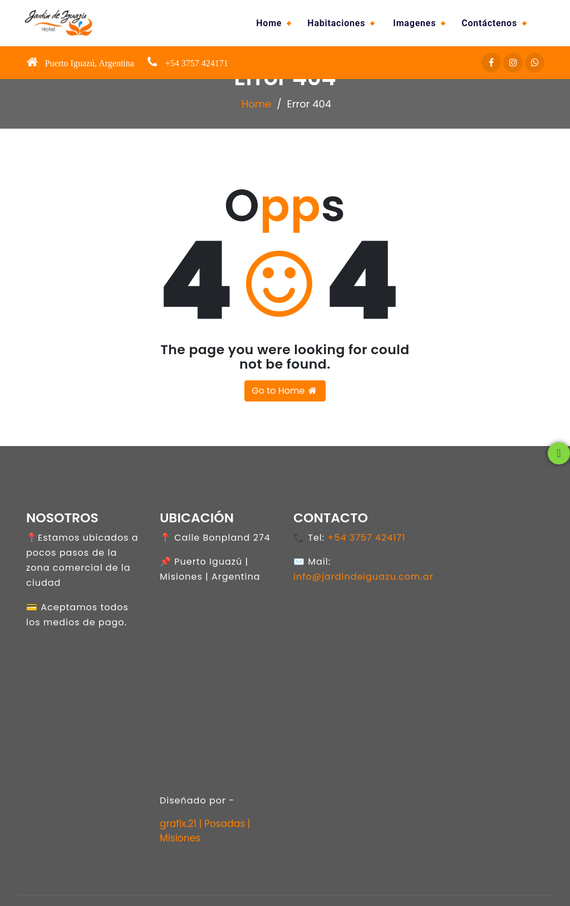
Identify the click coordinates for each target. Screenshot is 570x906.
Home (269, 23)
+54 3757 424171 (366, 537)
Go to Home (285, 390)
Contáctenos (489, 23)
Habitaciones (336, 23)
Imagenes (414, 23)
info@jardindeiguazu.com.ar (363, 576)
